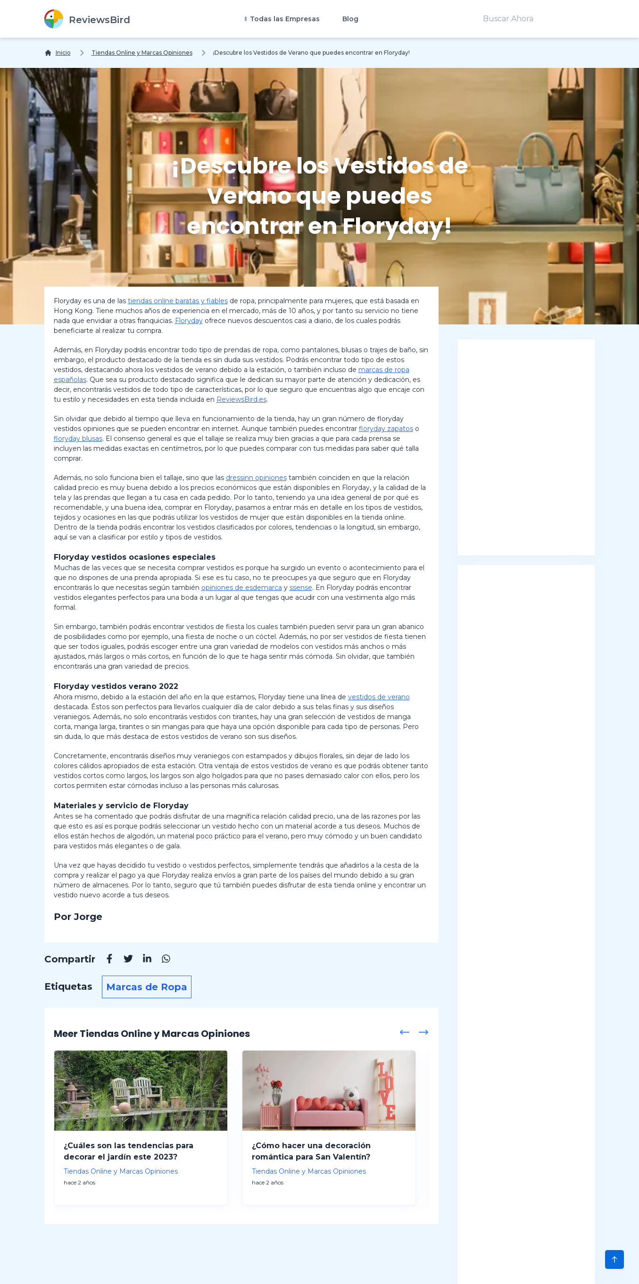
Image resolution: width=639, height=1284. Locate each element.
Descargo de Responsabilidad (213, 1267)
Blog (350, 19)
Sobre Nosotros (110, 1267)
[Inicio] (57, 53)
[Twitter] (123, 960)
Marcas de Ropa (146, 987)
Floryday (189, 320)
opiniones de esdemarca (241, 587)
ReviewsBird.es (241, 399)
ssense (301, 587)
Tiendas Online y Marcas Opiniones (141, 52)
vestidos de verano (379, 697)
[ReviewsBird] (87, 18)
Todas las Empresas (284, 19)
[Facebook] (104, 960)
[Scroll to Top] (614, 1259)
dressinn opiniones (256, 477)
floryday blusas (78, 438)
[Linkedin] (142, 960)
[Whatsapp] (161, 960)
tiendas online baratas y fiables (178, 301)
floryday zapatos (386, 428)
